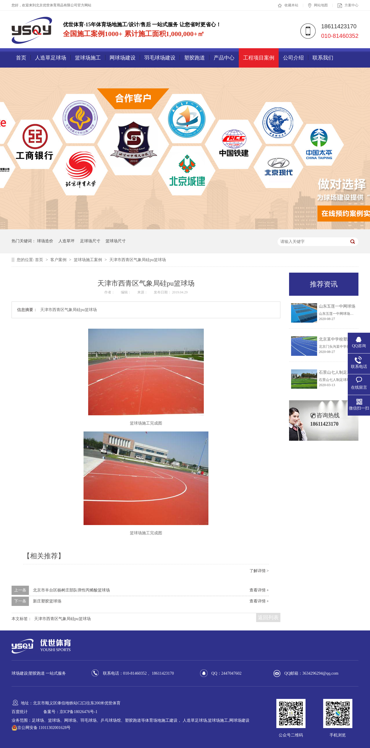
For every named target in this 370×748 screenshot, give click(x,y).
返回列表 (268, 617)
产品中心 (224, 58)
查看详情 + (259, 590)
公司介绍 (293, 58)
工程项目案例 (258, 58)
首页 (21, 58)
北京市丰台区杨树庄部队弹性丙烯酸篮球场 (71, 590)
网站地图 (318, 5)
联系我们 (322, 58)
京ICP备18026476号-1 (78, 712)
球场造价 (45, 241)
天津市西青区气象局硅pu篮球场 (137, 260)
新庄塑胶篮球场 (47, 601)
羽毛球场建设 (159, 58)
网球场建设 (123, 58)
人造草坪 (66, 241)
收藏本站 (288, 5)
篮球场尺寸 (116, 241)
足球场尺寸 (90, 241)
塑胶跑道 (194, 58)
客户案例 (59, 260)
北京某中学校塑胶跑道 (339, 339)
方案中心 (348, 5)
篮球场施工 (88, 58)
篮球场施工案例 (88, 260)
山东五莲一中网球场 (337, 306)
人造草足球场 (50, 58)
